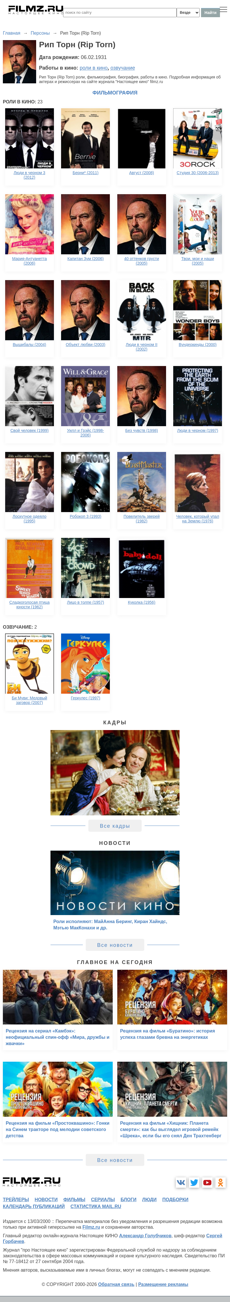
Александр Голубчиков (145, 1235)
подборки (175, 1199)
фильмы (74, 1199)
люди (149, 1199)
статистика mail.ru (96, 1206)
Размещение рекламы (163, 1284)
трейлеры (16, 1199)
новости (46, 1199)
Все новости (115, 945)
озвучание (122, 68)
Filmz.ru (91, 1227)
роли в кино (94, 68)
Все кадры (115, 826)
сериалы (103, 1199)
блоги (128, 1199)
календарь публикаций (34, 1206)
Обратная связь (116, 1284)
